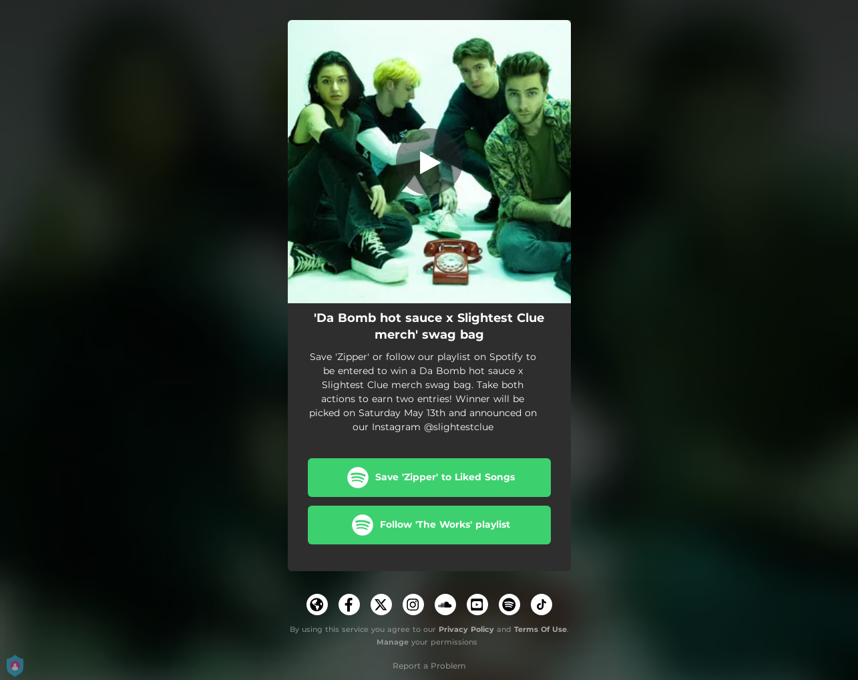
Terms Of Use (540, 629)
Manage (393, 642)
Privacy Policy (466, 629)
